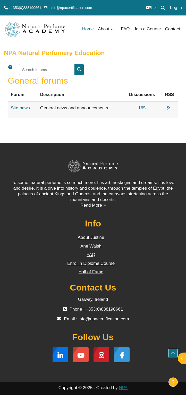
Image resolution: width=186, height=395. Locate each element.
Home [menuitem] (88, 29)
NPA (123, 387)
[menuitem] (117, 29)
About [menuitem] (103, 29)
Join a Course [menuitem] (147, 29)
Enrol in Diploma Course (91, 263)
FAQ (91, 254)
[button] (151, 7)
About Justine (91, 237)
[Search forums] (46, 69)
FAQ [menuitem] (125, 29)
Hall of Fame (91, 271)
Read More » (93, 205)
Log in (176, 7)
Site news (20, 108)
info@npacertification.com (71, 8)
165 (142, 108)
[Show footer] (173, 382)
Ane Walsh (91, 246)
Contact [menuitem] (172, 29)
